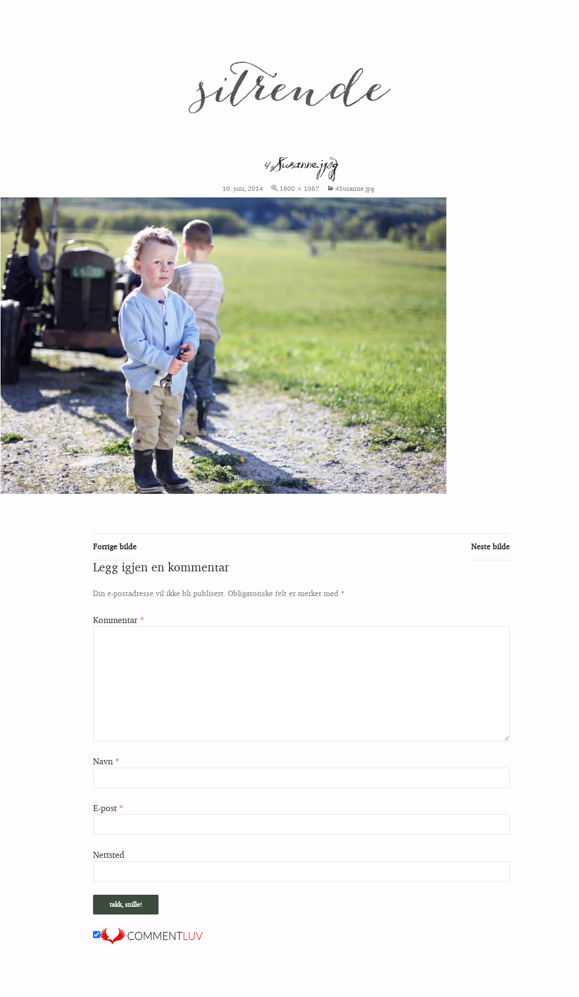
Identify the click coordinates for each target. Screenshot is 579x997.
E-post (108, 807)
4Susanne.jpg (354, 188)
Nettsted (108, 854)
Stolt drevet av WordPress (54, 983)
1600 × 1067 (299, 188)
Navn (106, 761)
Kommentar (118, 619)
